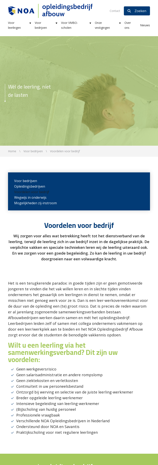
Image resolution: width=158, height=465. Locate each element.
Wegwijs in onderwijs (30, 197)
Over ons (127, 25)
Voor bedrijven (41, 25)
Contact (115, 11)
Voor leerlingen (14, 25)
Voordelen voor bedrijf (31, 192)
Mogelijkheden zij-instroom (35, 203)
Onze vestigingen (102, 25)
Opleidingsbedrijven (29, 186)
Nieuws (145, 25)
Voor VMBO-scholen (69, 25)
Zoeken (137, 11)
